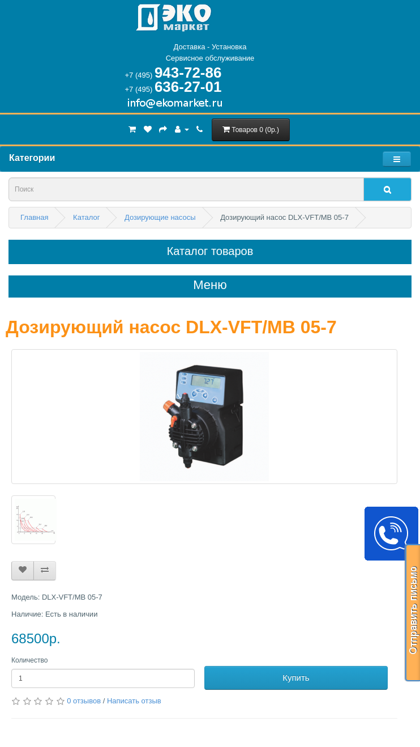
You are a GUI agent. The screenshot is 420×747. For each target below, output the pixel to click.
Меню (209, 285)
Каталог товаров (210, 251)
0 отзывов (84, 701)
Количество (29, 660)
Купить (295, 677)
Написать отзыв (134, 701)
